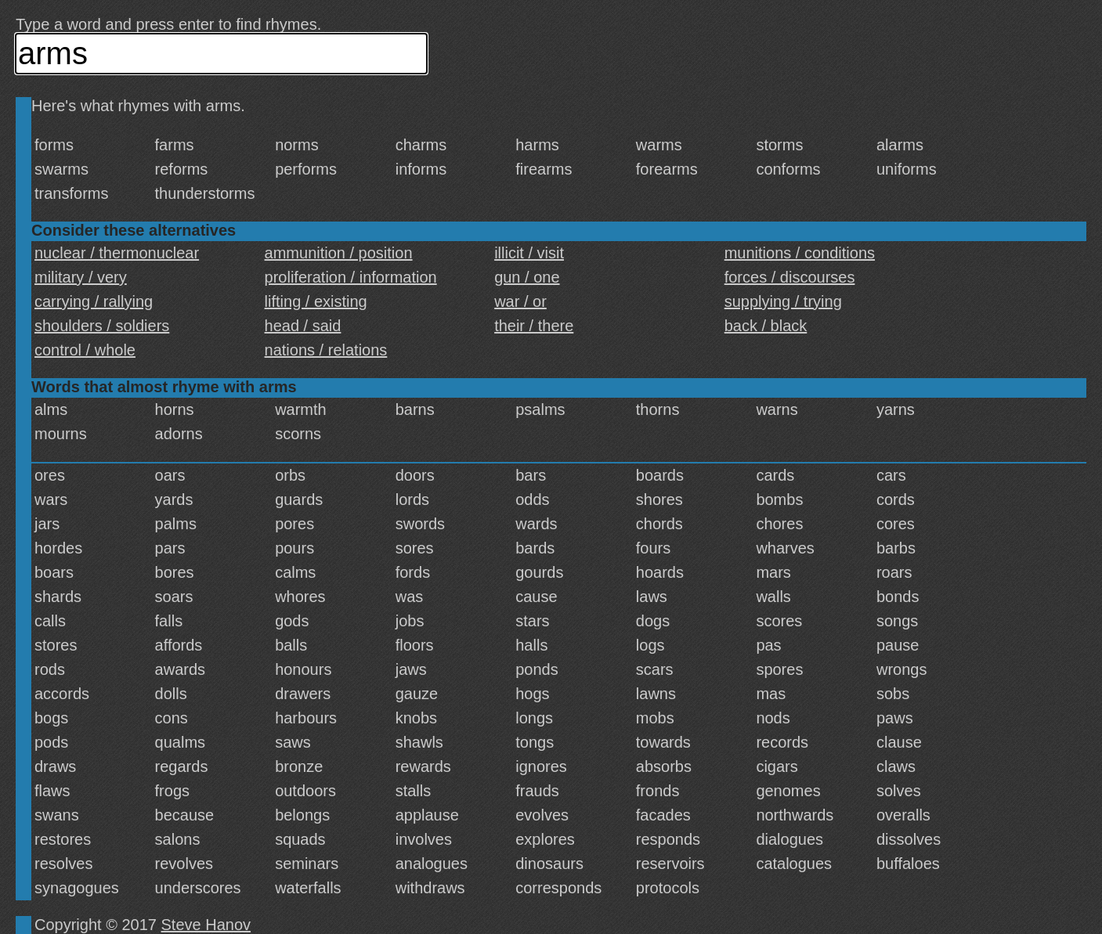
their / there (533, 325)
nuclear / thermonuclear (116, 252)
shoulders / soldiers (101, 325)
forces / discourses (789, 277)
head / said (303, 325)
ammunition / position (339, 252)
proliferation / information (351, 277)
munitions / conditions (799, 252)
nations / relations (326, 350)
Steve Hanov (206, 924)
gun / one (526, 277)
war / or (520, 301)
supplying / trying (783, 301)
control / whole (84, 350)
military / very (80, 277)
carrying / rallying (93, 301)
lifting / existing (316, 301)
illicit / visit (529, 252)
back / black (766, 325)
